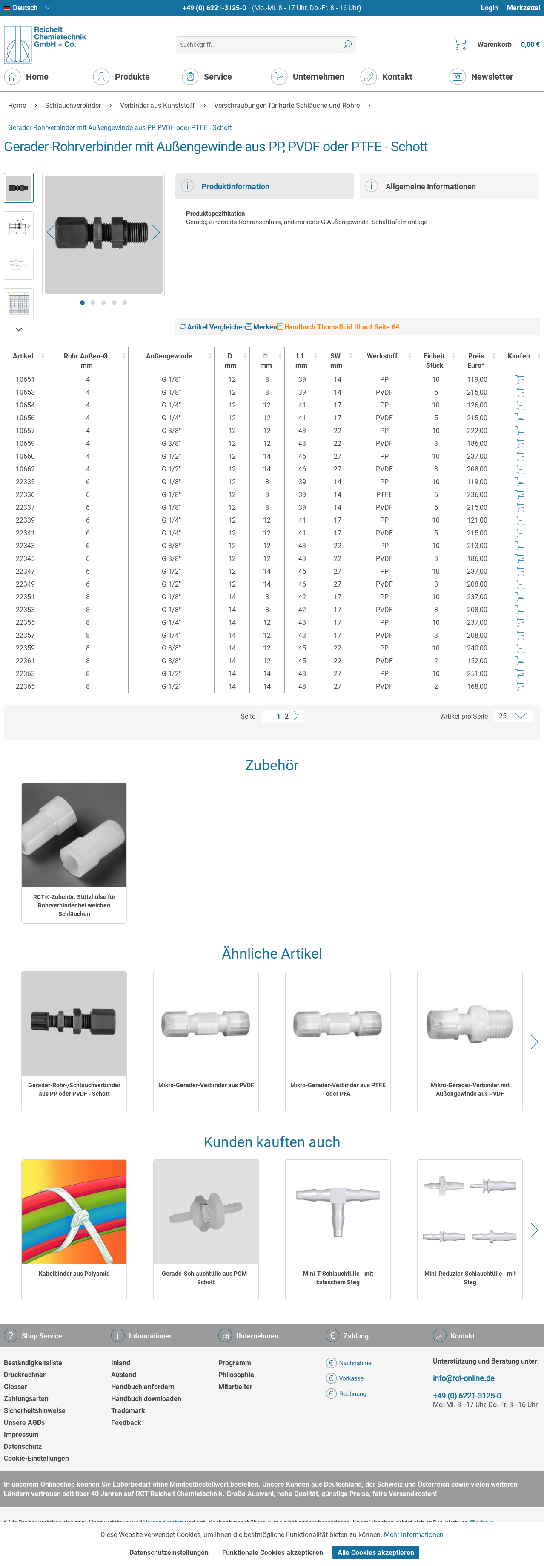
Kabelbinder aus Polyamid (74, 1273)
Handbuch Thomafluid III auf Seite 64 (338, 327)
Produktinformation (225, 185)
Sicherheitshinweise (35, 1411)
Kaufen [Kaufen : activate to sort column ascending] (519, 356)
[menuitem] (494, 8)
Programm (234, 1363)
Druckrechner (25, 1375)
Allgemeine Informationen (420, 185)
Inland (120, 1363)
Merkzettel (523, 8)
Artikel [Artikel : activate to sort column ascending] (23, 356)
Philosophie (236, 1375)
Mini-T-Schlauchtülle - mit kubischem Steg (338, 1278)
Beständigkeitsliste (33, 1363)
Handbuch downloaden (146, 1399)
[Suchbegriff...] (266, 44)
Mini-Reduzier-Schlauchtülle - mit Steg (470, 1278)
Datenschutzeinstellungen (169, 1553)
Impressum (21, 1434)
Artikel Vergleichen (213, 327)
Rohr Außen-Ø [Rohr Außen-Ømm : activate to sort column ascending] (86, 361)
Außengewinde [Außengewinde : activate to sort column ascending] (169, 356)
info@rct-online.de (464, 1378)
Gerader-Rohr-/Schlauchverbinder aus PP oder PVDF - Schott (74, 1089)
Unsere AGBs (24, 1423)
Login (489, 8)
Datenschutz (23, 1446)
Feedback (126, 1423)
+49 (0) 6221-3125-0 (214, 8)
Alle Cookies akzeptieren (376, 1553)
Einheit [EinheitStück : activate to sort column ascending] (433, 361)
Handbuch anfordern (143, 1387)
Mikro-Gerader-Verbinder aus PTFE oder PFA (338, 1089)
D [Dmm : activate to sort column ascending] (230, 361)
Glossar (15, 1387)
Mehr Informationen (414, 1535)
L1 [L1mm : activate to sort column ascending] (300, 361)
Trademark (128, 1411)
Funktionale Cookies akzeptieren (272, 1553)
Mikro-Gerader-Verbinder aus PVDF (206, 1085)
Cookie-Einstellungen (36, 1458)
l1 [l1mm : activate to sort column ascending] (265, 361)
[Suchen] (347, 44)
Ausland (123, 1375)
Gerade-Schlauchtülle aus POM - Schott (206, 1278)
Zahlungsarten (26, 1399)
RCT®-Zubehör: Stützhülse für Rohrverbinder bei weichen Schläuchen (74, 905)
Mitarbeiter (235, 1387)
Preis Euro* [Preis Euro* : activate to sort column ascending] (475, 361)
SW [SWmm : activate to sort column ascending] (335, 361)
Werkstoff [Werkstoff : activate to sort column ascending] (382, 356)
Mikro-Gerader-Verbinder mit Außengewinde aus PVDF (470, 1089)
